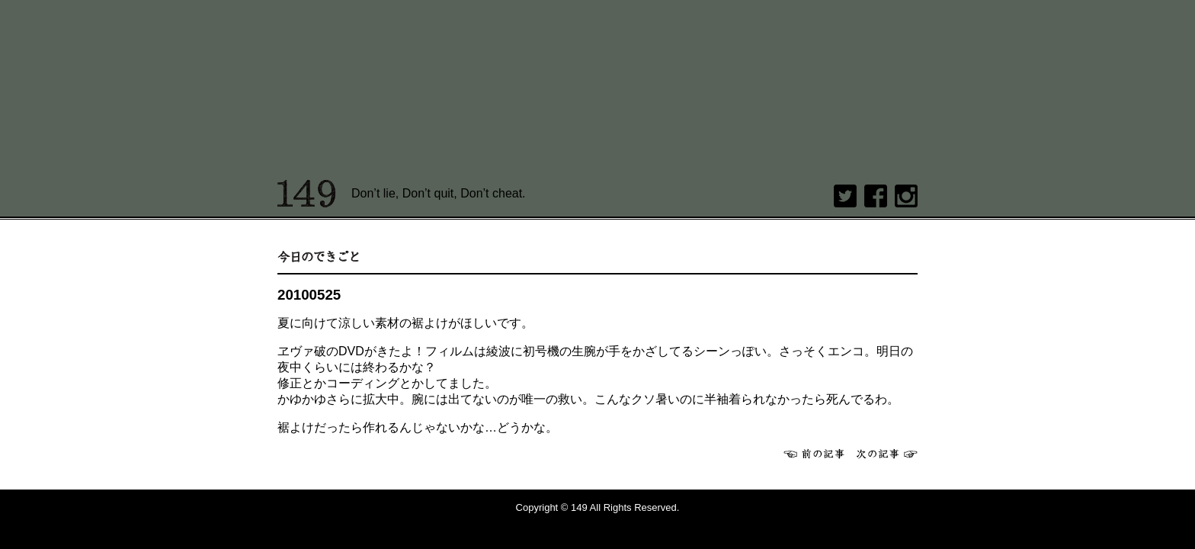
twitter (845, 196)
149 (306, 193)
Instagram (906, 196)
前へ (813, 453)
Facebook (875, 196)
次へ (887, 453)
